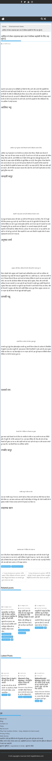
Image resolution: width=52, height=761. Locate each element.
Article (20, 697)
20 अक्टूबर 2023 (23, 605)
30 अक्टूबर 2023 (6, 607)
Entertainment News (17, 566)
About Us (3, 719)
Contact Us (4, 724)
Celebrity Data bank (7, 636)
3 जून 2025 (5, 673)
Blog (1, 721)
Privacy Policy (5, 733)
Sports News (22, 633)
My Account (4, 728)
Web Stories (4, 736)
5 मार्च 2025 (22, 673)
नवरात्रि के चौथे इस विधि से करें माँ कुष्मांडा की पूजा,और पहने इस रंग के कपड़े (21, 738)
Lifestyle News (6, 639)
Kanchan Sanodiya (8, 609)
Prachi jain (5, 676)
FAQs (2, 726)
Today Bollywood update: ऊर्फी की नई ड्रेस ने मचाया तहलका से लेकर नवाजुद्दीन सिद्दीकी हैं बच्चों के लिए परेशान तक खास (38, 575)
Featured (4, 695)
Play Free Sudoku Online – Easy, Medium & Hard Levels (19, 731)
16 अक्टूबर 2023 (40, 605)
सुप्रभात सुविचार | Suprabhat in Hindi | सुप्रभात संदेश (17, 746)
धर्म (12, 639)
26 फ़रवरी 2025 (39, 673)
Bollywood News (6, 566)
